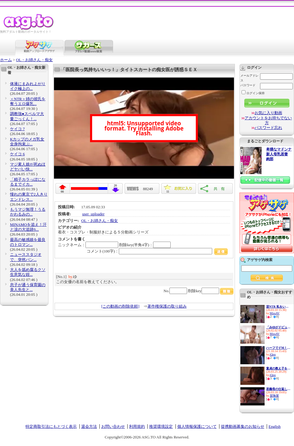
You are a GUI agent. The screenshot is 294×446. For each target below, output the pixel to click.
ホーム (6, 60)
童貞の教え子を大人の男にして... (278, 368)
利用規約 (137, 426)
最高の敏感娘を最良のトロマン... (27, 242)
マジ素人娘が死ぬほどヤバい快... (27, 166)
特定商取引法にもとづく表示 (51, 426)
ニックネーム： (88, 245)
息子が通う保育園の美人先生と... (27, 287)
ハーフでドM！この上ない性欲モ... (278, 347)
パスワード (248, 85)
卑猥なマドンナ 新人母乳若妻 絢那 (279, 154)
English (275, 426)
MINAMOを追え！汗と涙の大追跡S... (28, 227)
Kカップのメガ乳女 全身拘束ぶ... (27, 141)
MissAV (275, 313)
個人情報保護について (197, 426)
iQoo (273, 354)
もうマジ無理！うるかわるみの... (27, 211)
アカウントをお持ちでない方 (268, 120)
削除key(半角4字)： (145, 245)
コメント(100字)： (157, 251)
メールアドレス (249, 78)
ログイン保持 (253, 93)
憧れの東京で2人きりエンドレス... (29, 196)
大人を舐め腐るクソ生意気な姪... (27, 272)
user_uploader (93, 214)
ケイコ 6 (17, 154)
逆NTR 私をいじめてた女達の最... (278, 306)
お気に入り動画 (268, 113)
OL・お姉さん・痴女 (34, 60)
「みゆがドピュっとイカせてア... (278, 327)
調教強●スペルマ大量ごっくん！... (27, 116)
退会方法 (89, 426)
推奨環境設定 (161, 426)
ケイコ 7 (17, 129)
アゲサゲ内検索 (259, 260)
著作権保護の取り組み (167, 306)
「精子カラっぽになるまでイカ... (27, 182)
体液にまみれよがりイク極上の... (27, 86)
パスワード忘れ (268, 127)
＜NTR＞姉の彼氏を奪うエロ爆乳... (27, 101)
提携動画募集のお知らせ (242, 426)
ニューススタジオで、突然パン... (26, 257)
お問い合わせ (113, 426)
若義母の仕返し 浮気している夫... (278, 389)
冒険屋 (274, 395)
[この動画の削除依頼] (120, 306)
